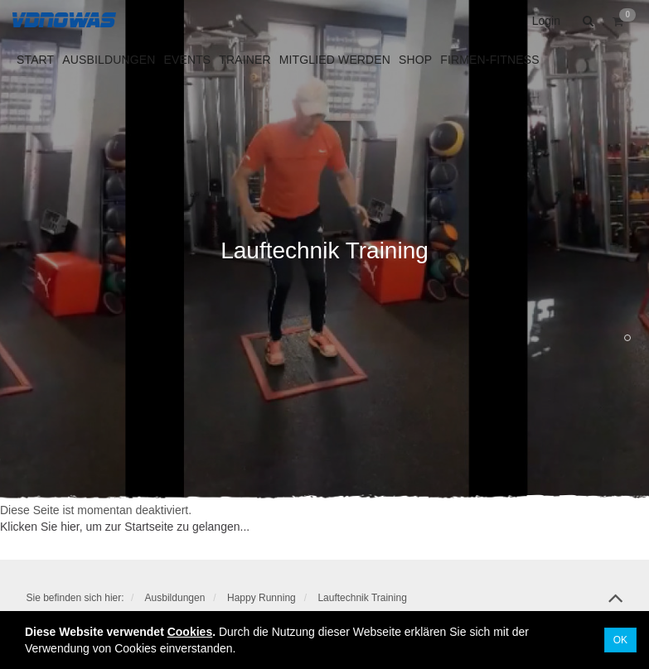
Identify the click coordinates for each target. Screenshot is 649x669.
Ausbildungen (175, 598)
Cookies (189, 631)
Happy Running (261, 598)
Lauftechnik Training (361, 598)
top (615, 604)
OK (620, 640)
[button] (586, 20)
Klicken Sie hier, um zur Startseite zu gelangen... (124, 526)
